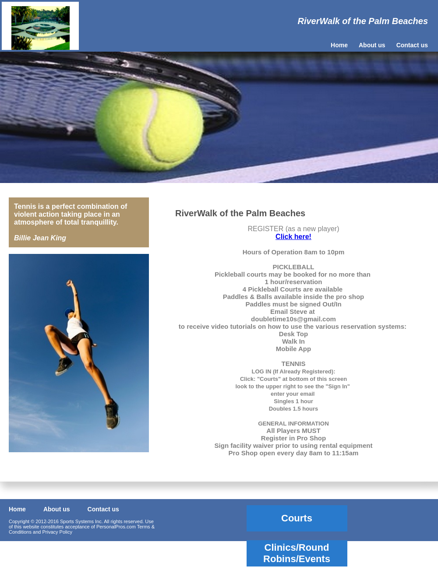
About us (372, 45)
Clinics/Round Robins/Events (296, 553)
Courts (296, 518)
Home (339, 45)
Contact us (412, 45)
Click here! (293, 236)
